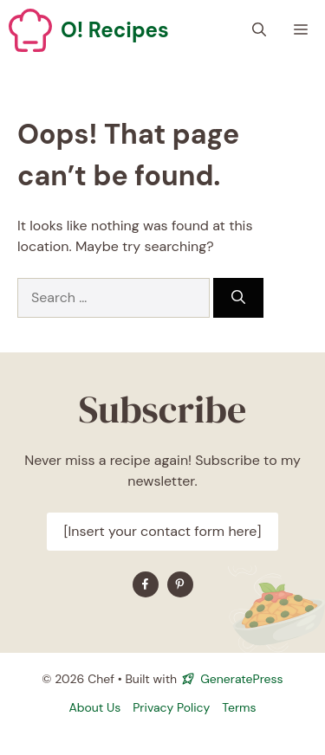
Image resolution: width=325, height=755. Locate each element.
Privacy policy (171, 707)
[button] (259, 30)
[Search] (238, 298)
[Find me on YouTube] (180, 584)
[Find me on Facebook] (146, 584)
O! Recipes (115, 29)
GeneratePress (241, 679)
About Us (94, 707)
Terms (239, 707)
